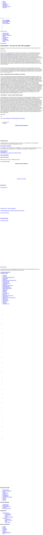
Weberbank (23, 118)
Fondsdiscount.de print (7, 287)
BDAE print (5, 279)
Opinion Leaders (6, 33)
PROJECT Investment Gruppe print (9, 297)
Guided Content (5, 505)
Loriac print (5, 292)
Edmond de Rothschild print (8, 285)
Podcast (4, 1)
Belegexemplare (6, 4)
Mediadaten (5, 5)
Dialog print (5, 284)
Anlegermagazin (6, 504)
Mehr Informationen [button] (4, 150)
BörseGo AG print (6, 281)
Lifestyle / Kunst (6, 40)
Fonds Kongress (8, 522)
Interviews (5, 499)
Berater (4, 36)
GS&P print (5, 290)
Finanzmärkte (7, 118)
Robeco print (5, 298)
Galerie (4, 41)
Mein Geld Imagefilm (4, 155)
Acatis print (5, 275)
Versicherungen (5, 37)
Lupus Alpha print (6, 293)
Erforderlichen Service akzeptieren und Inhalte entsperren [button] (10, 152)
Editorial (4, 500)
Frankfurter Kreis (3, 208)
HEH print (4, 291)
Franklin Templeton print (7, 288)
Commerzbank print (6, 283)
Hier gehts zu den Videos (21, 178)
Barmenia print (5, 278)
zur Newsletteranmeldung (5, 161)
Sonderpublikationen (6, 506)
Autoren (4, 530)
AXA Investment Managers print (8, 277)
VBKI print (5, 302)
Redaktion (4, 123)
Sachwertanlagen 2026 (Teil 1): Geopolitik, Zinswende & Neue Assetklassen (12, 210)
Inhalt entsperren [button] (3, 151)
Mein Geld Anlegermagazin (15, 118)
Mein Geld (6, 21)
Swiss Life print (5, 300)
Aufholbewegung (9, 53)
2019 (3, 118)
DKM (6, 521)
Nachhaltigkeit (5, 39)
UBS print (4, 301)
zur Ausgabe (2, 272)
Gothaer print (5, 289)
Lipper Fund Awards (8, 520)
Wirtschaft (4, 38)
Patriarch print (5, 296)
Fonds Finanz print (6, 286)
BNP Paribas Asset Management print (9, 280)
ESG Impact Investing (7, 508)
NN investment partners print (8, 295)
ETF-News (5, 507)
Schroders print (5, 299)
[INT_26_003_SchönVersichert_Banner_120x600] (4, 485)
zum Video (2, 212)
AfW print (4, 276)
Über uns (4, 2)
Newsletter (5, 3)
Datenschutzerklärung (7, 6)
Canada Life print (6, 282)
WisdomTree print (6, 303)
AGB (4, 533)
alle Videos (7, 212)
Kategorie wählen (3, 31)
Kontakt (4, 527)
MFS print (4, 294)
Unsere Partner (4, 273)
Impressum (5, 7)
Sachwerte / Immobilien (7, 35)
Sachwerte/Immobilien (11, 208)
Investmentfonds (6, 34)
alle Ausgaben (8, 272)
